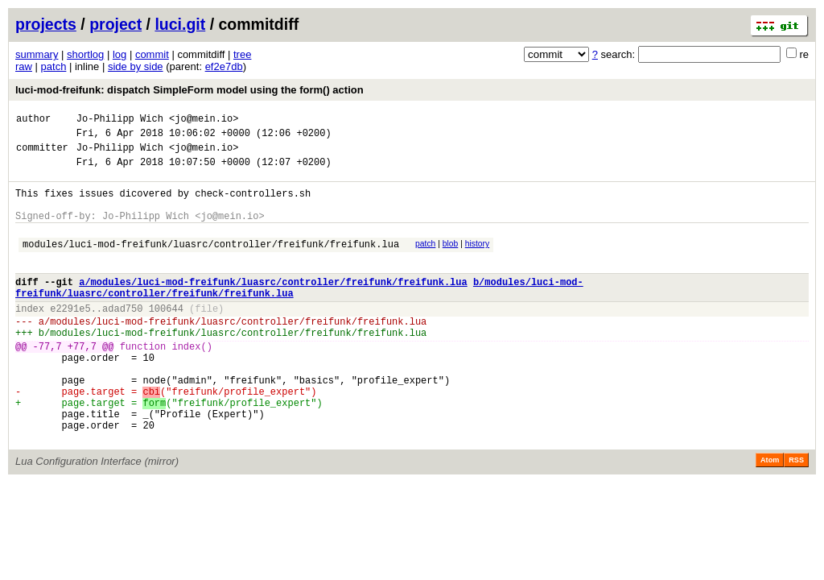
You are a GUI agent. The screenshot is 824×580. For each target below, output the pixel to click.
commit (152, 54)
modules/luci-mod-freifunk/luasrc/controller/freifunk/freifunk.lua (211, 263)
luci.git (179, 24)
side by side (135, 66)
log (119, 54)
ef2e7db (224, 66)
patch (54, 66)
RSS (796, 516)
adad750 (122, 337)
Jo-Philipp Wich (119, 120)
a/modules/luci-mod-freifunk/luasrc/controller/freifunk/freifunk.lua (273, 306)
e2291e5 (70, 337)
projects (45, 24)
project (115, 24)
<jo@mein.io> (203, 120)
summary (36, 54)
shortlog (85, 54)
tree (242, 54)
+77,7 (82, 382)
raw (23, 66)
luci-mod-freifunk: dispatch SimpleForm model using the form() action (189, 90)
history (477, 260)
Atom (769, 516)
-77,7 (47, 382)
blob (451, 260)
